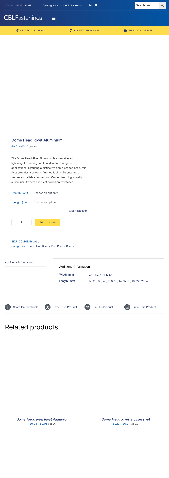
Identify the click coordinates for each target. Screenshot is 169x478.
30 (99, 281)
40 (104, 281)
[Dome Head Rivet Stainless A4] (126, 340)
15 (124, 281)
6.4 (111, 274)
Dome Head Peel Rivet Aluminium (43, 419)
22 (138, 281)
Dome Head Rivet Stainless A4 (126, 419)
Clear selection (78, 210)
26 (142, 281)
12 (90, 281)
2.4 (91, 274)
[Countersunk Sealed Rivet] (43, 437)
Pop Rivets (58, 246)
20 (94, 281)
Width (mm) (20, 193)
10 (115, 281)
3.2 (96, 274)
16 (129, 281)
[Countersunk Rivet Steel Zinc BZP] (126, 437)
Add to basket (47, 222)
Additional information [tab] (19, 262)
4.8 (105, 274)
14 (120, 281)
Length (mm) (21, 202)
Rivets (70, 246)
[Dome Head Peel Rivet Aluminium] (43, 340)
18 (133, 281)
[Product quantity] (21, 222)
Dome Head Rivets (38, 246)
